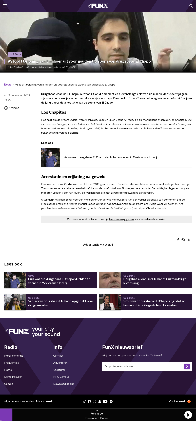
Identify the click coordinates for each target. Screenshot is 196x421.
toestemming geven (121, 219)
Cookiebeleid (177, 401)
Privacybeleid (44, 401)
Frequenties (11, 362)
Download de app (63, 384)
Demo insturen (13, 376)
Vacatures (59, 370)
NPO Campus (61, 376)
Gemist (8, 384)
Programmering (13, 355)
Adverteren (60, 362)
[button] (188, 414)
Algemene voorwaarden (19, 401)
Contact (58, 355)
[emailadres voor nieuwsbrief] (147, 366)
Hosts (8, 370)
